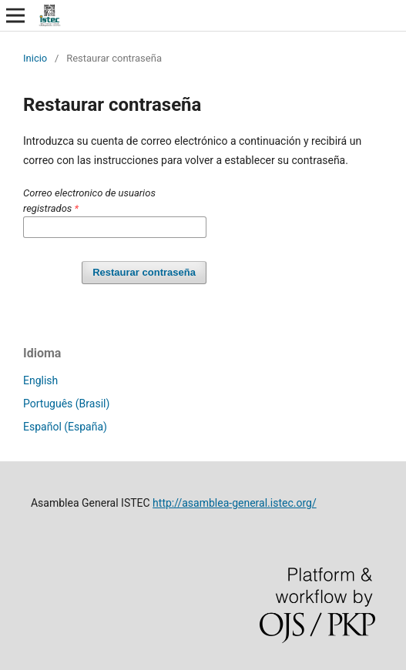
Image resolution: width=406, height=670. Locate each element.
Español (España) (65, 426)
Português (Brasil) (66, 403)
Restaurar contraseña (144, 272)
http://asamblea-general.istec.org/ (235, 503)
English (40, 380)
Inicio (35, 58)
